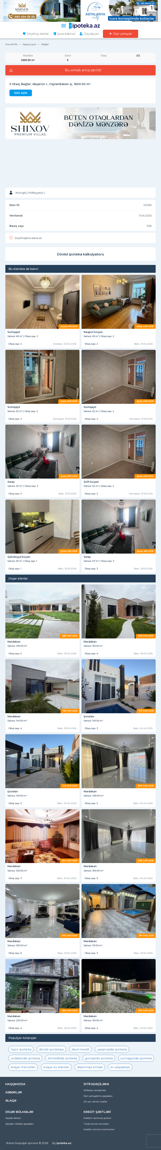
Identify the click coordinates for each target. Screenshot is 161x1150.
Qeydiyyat (91, 34)
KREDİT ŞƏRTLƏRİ (97, 1112)
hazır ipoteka (21, 1049)
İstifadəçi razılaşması (95, 1090)
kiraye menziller (23, 1067)
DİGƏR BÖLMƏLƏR (19, 1112)
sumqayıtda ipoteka (136, 1058)
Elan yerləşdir (122, 34)
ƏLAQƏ (10, 1100)
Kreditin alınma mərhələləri (99, 1129)
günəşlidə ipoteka (99, 1058)
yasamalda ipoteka (112, 1049)
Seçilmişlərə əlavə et (28, 238)
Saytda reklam (13, 1118)
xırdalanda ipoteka (25, 1058)
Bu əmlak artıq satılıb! (83, 70)
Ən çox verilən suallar (95, 1101)
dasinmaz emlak (90, 1067)
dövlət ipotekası (51, 1049)
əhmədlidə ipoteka (62, 1058)
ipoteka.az (63, 1143)
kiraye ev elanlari (56, 1067)
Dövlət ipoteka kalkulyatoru (80, 254)
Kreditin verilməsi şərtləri (97, 1118)
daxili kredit (80, 1049)
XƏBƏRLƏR (13, 1092)
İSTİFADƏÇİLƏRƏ (96, 1084)
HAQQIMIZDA (15, 1084)
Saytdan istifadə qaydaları (19, 1123)
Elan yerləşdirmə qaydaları (98, 1096)
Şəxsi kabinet (66, 34)
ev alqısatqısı (120, 1067)
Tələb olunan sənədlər (96, 1123)
